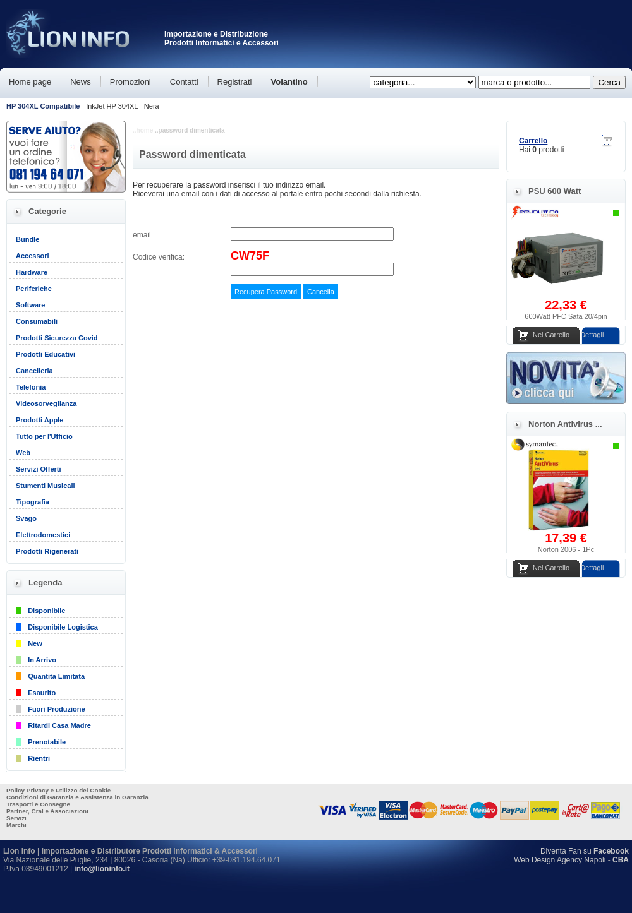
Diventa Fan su (584, 851)
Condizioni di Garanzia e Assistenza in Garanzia (77, 797)
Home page (30, 82)
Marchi (16, 824)
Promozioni (130, 82)
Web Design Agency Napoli (559, 860)
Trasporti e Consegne (38, 804)
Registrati (234, 82)
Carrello (533, 140)
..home (143, 130)
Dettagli (592, 334)
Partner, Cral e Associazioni (47, 811)
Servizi (16, 818)
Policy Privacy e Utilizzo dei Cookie (58, 790)
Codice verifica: (159, 257)
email (142, 234)
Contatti (184, 82)
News (80, 82)
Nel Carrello (551, 334)
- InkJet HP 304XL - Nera (82, 106)
